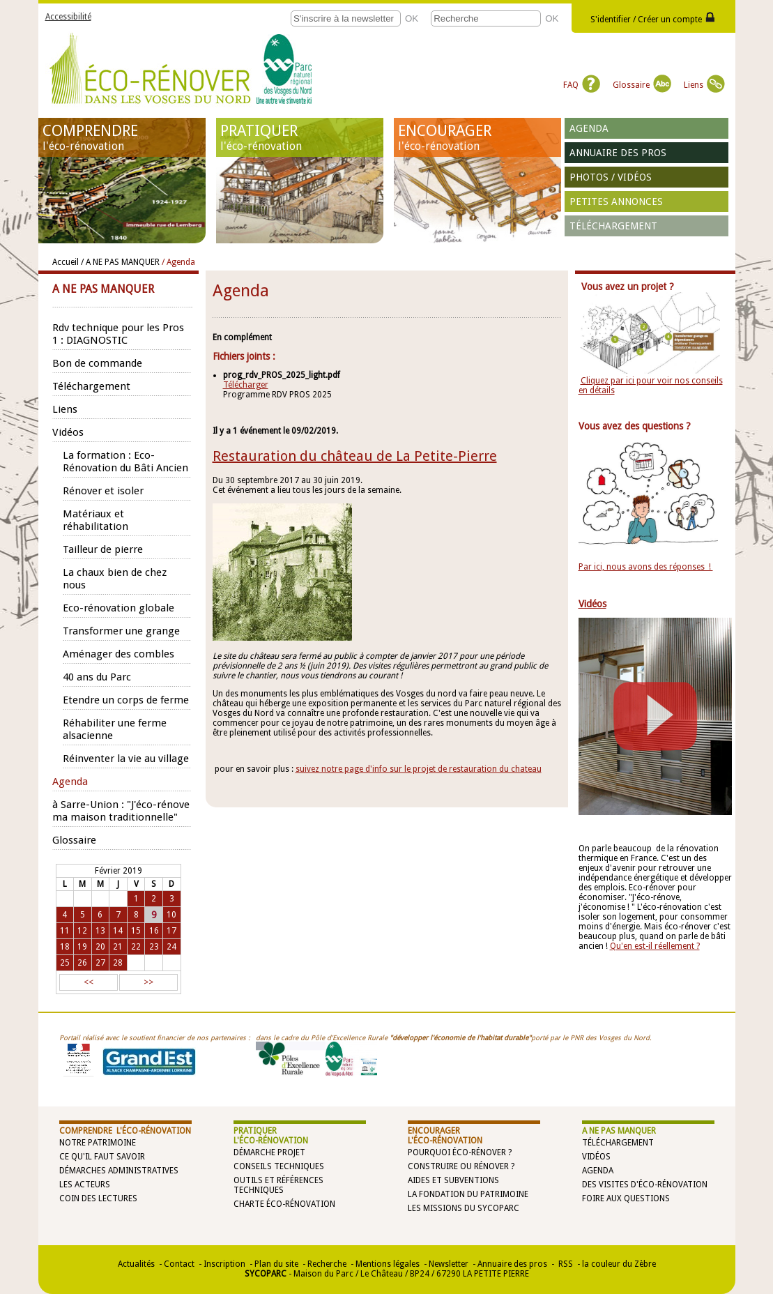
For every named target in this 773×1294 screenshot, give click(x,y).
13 (100, 931)
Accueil (65, 262)
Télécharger (245, 385)
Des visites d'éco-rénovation (644, 1184)
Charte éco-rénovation (284, 1204)
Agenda (589, 128)
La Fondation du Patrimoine (468, 1194)
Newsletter (448, 1264)
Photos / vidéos (610, 177)
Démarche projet (269, 1152)
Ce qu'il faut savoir (102, 1157)
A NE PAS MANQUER (619, 1131)
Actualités (136, 1264)
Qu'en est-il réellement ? (655, 946)
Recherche (326, 1264)
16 (154, 931)
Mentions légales (387, 1264)
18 (65, 947)
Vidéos (596, 1157)
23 (154, 947)
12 (82, 931)
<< (88, 982)
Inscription (224, 1264)
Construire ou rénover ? (461, 1166)
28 (118, 963)
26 (82, 963)
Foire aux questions (626, 1198)
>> (148, 982)
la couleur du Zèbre (619, 1264)
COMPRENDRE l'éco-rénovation (125, 1131)
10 (171, 915)
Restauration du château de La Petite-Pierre (355, 456)
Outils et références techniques (278, 1185)
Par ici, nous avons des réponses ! (646, 567)
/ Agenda (178, 262)
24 (171, 947)
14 (118, 931)
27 (100, 963)
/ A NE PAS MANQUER (120, 262)
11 (65, 931)
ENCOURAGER (477, 137)
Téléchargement (613, 225)
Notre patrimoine (97, 1143)
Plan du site (276, 1264)
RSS (564, 1264)
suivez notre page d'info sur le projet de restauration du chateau (419, 769)
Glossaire (642, 85)
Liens (704, 85)
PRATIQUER (299, 137)
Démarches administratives (118, 1170)
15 (136, 931)
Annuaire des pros (617, 152)
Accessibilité (68, 17)
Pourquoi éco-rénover (457, 1152)
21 (118, 947)
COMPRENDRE (122, 137)
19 (82, 947)
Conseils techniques (279, 1166)
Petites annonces (616, 201)
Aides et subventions (453, 1180)
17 (171, 931)
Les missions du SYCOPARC (463, 1208)
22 (136, 947)
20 (100, 947)
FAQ (581, 85)
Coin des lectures (98, 1198)
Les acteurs (84, 1184)
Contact (179, 1264)
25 (65, 963)
